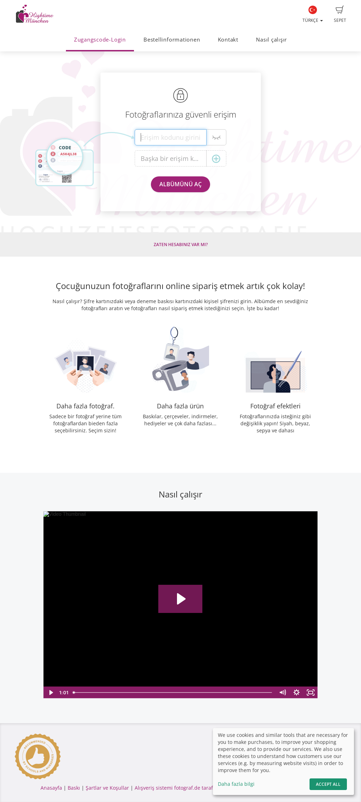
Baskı (74, 787)
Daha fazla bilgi (236, 784)
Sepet (340, 14)
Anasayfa (51, 787)
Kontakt (228, 39)
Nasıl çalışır (271, 39)
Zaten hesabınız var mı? (181, 245)
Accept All (328, 784)
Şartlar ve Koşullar (107, 787)
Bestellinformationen (171, 39)
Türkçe (312, 14)
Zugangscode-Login (100, 39)
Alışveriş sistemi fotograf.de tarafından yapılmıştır (194, 787)
